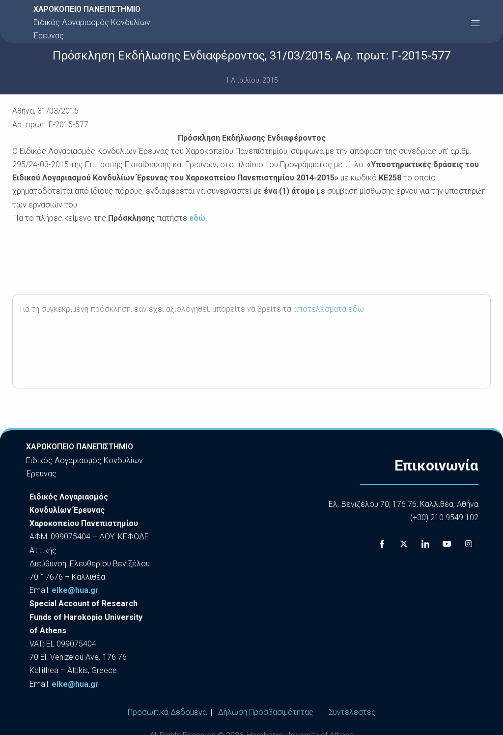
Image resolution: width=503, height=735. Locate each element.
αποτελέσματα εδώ (328, 309)
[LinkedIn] (425, 543)
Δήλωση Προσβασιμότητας (265, 712)
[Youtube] (447, 543)
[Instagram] (468, 543)
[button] (475, 22)
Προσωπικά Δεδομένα (167, 712)
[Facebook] (382, 543)
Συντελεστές (352, 712)
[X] (403, 543)
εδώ (197, 218)
